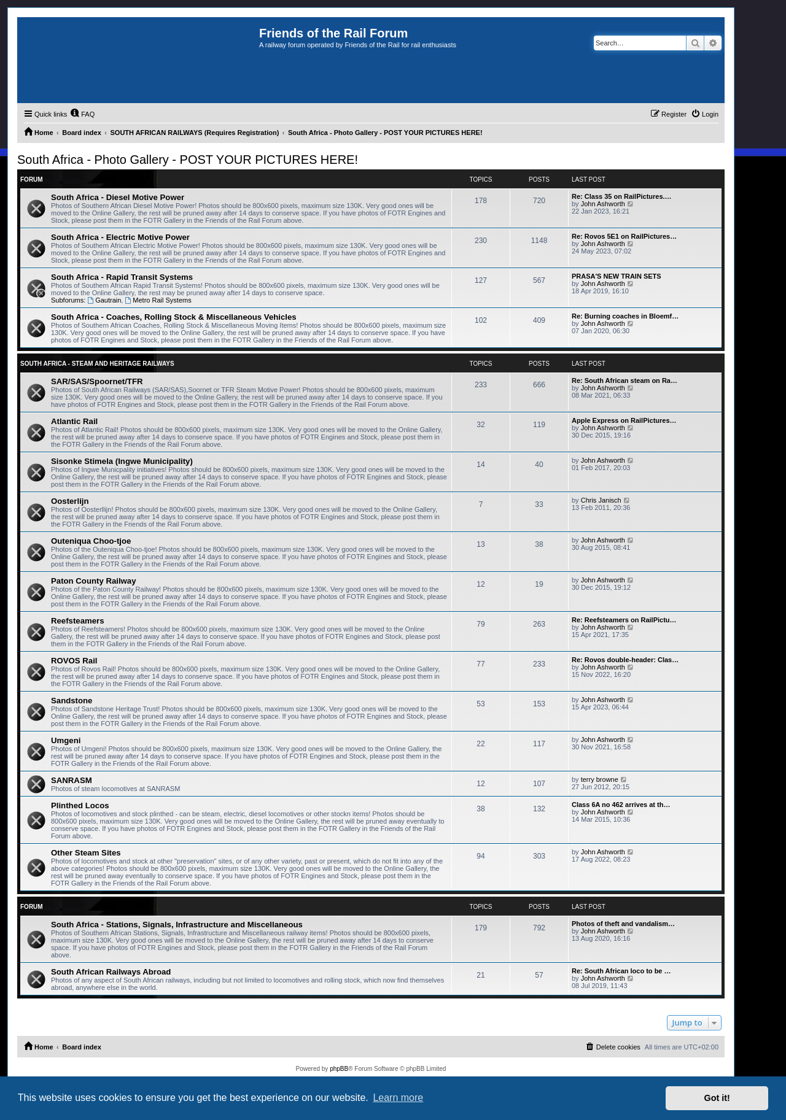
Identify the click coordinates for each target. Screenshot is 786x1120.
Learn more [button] (398, 1097)
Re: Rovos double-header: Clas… (625, 659)
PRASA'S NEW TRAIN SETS (616, 276)
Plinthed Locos (80, 805)
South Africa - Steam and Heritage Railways (97, 363)
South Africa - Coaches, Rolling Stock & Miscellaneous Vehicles (174, 317)
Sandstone (71, 700)
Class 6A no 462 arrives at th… (621, 804)
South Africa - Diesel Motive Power (117, 197)
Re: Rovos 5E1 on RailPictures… (624, 236)
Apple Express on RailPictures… (624, 420)
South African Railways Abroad (111, 971)
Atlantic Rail (74, 421)
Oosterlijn (70, 501)
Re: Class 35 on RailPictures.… (622, 196)
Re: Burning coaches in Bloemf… (625, 316)
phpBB (339, 1068)
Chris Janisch (601, 500)
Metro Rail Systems (158, 300)
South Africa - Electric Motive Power (120, 237)
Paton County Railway (93, 580)
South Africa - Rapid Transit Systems (122, 277)
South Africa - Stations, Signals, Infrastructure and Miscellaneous (177, 924)
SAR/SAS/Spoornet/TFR (96, 381)
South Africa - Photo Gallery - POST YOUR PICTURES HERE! (187, 159)
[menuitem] (82, 114)
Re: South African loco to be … (621, 971)
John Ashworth (603, 203)
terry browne (599, 779)
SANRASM (71, 780)
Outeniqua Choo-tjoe (91, 541)
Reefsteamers (77, 620)
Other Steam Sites (86, 852)
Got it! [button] (717, 1098)
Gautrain (104, 300)
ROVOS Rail (74, 660)
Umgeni (65, 740)
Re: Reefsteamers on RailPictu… (624, 620)
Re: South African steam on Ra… (624, 380)
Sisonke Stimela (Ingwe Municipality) (122, 461)
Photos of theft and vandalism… (623, 923)
